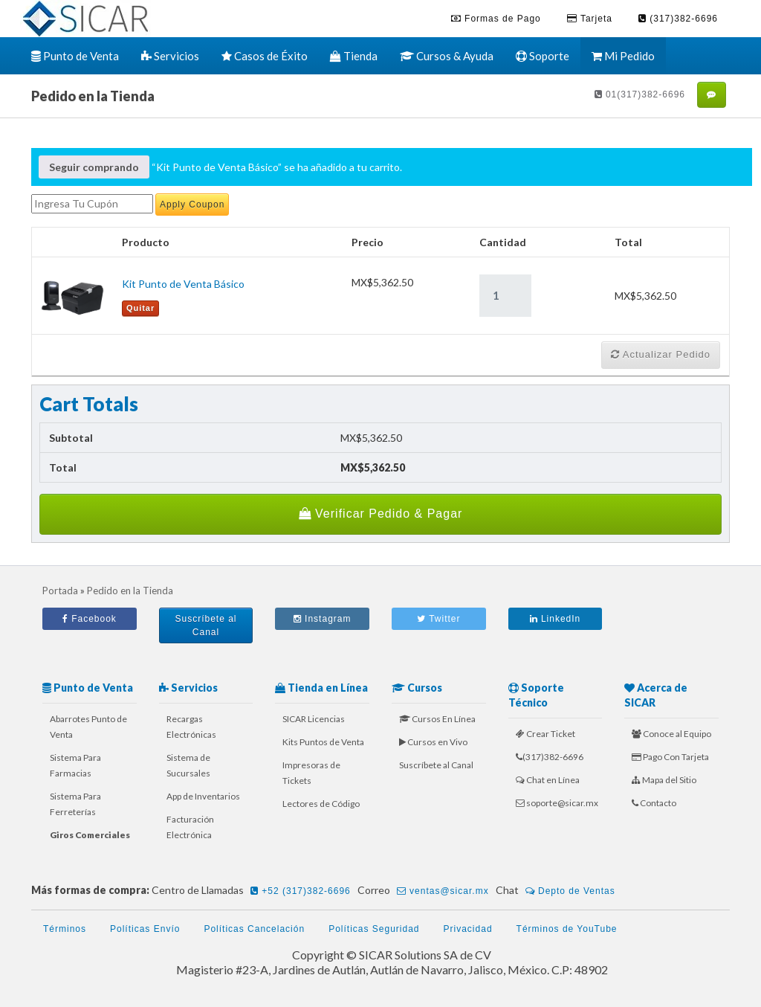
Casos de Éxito (264, 55)
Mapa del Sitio (664, 779)
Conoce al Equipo (671, 733)
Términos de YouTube (567, 929)
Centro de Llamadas (253, 891)
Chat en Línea (548, 779)
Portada (60, 590)
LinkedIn (555, 619)
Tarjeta (589, 18)
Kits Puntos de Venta (323, 741)
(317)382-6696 (678, 18)
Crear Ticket (545, 733)
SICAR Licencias (313, 718)
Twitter (438, 619)
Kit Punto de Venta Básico (183, 283)
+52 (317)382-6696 (300, 891)
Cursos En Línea (437, 718)
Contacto (654, 802)
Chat (558, 891)
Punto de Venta (75, 55)
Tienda (354, 55)
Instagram (323, 619)
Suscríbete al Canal (205, 625)
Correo (425, 891)
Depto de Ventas (570, 891)
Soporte (542, 55)
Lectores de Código (321, 803)
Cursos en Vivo (433, 741)
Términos (64, 929)
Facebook (89, 619)
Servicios (170, 55)
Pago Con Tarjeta (670, 756)
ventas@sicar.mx (443, 891)
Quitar (140, 307)
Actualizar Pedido (660, 354)
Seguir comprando (94, 167)
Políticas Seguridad (373, 929)
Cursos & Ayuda (446, 55)
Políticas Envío (145, 929)
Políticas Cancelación (254, 929)
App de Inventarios (203, 796)
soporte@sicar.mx (557, 802)
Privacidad (468, 929)
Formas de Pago (496, 18)
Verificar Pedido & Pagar (381, 513)
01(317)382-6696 (640, 94)
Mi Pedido (623, 55)
